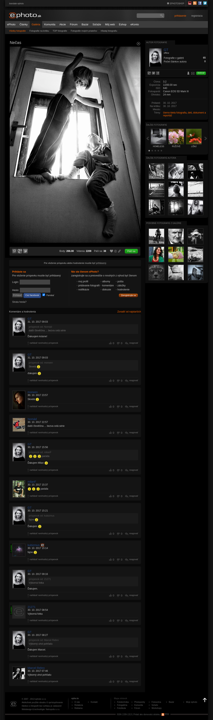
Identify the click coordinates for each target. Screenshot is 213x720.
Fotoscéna (156, 702)
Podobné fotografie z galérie (163, 223)
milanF (32, 481)
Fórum (74, 24)
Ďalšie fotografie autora (161, 158)
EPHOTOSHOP (177, 3)
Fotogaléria (122, 705)
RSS (165, 714)
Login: (15, 282)
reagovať (133, 343)
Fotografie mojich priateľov (84, 31)
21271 (32, 607)
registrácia (196, 15)
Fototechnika (123, 702)
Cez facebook (32, 295)
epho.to (75, 698)
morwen (33, 392)
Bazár (85, 24)
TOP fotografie (60, 31)
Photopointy (139, 702)
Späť (148, 138)
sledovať (201, 73)
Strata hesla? (19, 302)
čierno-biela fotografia (174, 112)
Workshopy (157, 708)
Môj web (110, 24)
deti (190, 112)
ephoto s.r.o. (40, 699)
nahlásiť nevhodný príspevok (44, 343)
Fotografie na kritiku (39, 31)
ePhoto (11, 24)
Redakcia (78, 705)
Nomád (32, 419)
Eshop (122, 24)
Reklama (78, 708)
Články (23, 24)
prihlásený (101, 263)
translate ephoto (16, 3)
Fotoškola (121, 708)
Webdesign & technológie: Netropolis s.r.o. (41, 709)
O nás (77, 702)
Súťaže (97, 24)
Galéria (36, 24)
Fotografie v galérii (174, 58)
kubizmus (34, 545)
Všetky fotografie (17, 31)
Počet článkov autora (175, 61)
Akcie (62, 24)
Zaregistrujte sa (128, 295)
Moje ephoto (191, 702)
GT (29, 318)
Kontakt (94, 702)
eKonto (134, 24)
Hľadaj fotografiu (109, 31)
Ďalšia (206, 138)
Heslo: (15, 290)
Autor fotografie (156, 42)
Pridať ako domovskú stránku (146, 714)
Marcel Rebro (36, 668)
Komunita (49, 24)
